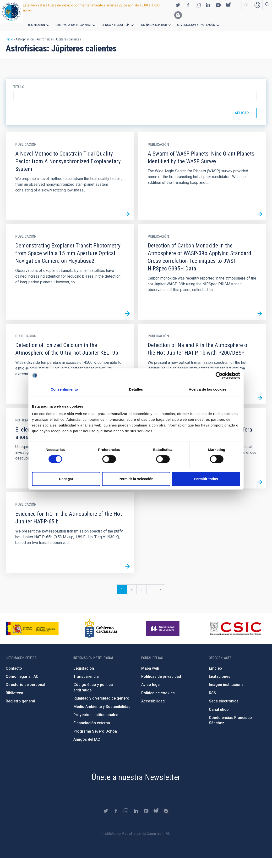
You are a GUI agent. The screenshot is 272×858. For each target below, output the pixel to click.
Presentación (36, 25)
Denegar (66, 479)
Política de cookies (158, 693)
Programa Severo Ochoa (95, 731)
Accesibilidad (153, 701)
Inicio (9, 39)
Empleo (215, 668)
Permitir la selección (136, 479)
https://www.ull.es (163, 628)
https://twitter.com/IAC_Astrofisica (178, 5)
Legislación (83, 668)
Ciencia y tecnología (115, 25)
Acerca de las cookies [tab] (208, 389)
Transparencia (86, 676)
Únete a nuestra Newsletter (136, 777)
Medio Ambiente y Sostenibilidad (102, 706)
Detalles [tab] (136, 389)
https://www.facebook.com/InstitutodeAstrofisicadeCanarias (188, 5)
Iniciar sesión (257, 5)
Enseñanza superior (153, 25)
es (247, 5)
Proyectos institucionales (95, 714)
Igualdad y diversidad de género (101, 698)
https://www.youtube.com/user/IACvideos (218, 5)
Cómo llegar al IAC (22, 676)
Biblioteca (14, 693)
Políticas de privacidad (161, 676)
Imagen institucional (227, 684)
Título (18, 87)
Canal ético (219, 709)
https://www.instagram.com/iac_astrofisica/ (198, 5)
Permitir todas (206, 479)
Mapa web (150, 668)
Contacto (14, 668)
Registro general (20, 701)
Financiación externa (91, 723)
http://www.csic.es (235, 628)
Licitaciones (219, 676)
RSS (212, 693)
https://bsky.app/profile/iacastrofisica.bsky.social (228, 5)
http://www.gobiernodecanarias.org (101, 628)
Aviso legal (151, 684)
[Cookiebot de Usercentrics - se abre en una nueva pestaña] (219, 375)
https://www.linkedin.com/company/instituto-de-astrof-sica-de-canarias (208, 5)
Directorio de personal (25, 684)
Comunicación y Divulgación (196, 25)
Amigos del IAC (86, 739)
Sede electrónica (224, 701)
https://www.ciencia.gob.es (32, 628)
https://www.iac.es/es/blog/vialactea (178, 15)
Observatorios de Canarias (73, 25)
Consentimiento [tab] (64, 389)
